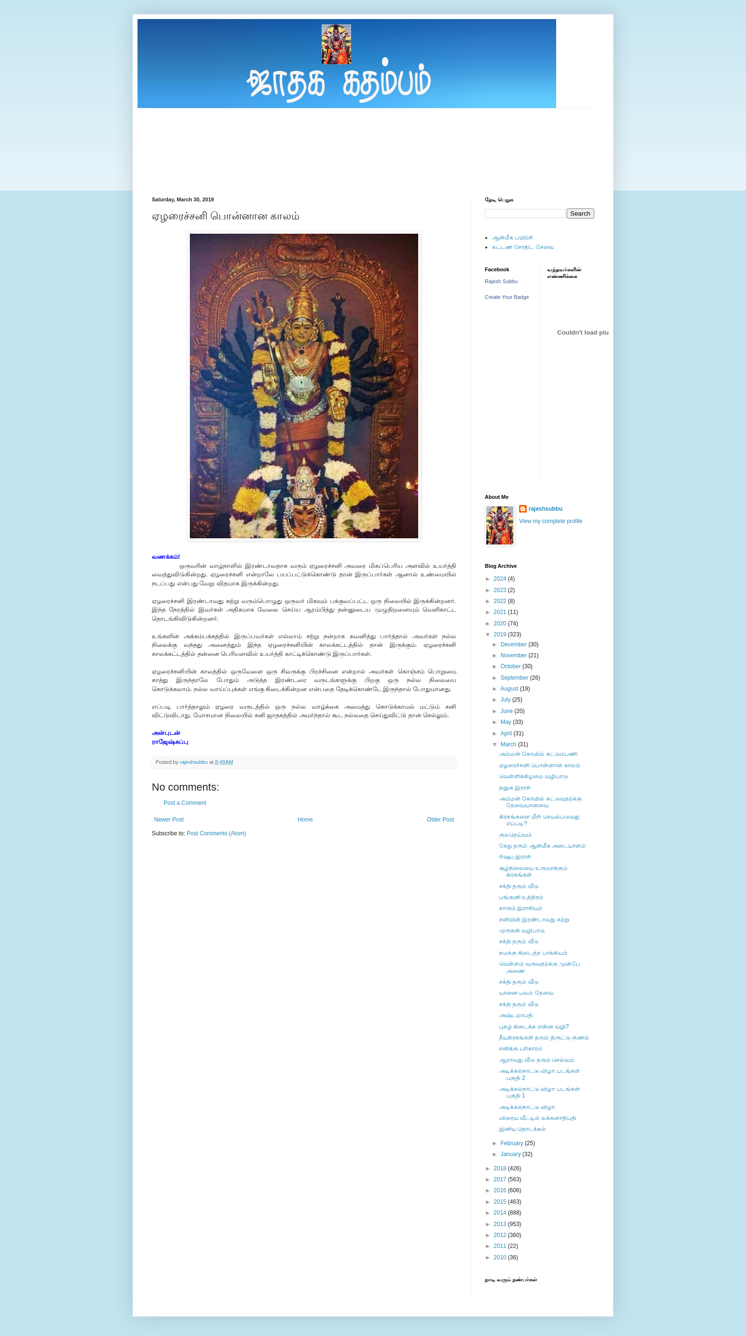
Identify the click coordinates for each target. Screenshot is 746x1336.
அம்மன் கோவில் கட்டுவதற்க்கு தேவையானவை (540, 802)
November (515, 655)
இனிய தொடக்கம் (522, 1129)
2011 (501, 1246)
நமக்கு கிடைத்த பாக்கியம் (533, 953)
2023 (501, 590)
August (510, 688)
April (507, 733)
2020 (501, 623)
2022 (501, 601)
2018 (501, 1168)
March (509, 744)
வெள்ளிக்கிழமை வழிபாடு (533, 776)
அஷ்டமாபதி (516, 1015)
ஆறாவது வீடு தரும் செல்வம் (536, 1060)
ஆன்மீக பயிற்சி (512, 237)
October (511, 666)
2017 (501, 1179)
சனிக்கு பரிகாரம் (520, 1048)
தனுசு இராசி (514, 787)
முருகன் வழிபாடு (522, 930)
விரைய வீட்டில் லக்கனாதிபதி (537, 1118)
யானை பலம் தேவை (526, 993)
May (507, 722)
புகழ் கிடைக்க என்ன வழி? (534, 1026)
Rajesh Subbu (501, 281)
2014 (501, 1212)
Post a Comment (185, 803)
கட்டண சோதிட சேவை (523, 247)
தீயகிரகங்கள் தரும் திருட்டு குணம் (544, 1037)
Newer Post (169, 819)
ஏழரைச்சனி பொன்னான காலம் (539, 765)
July (506, 699)
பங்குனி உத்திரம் (521, 897)
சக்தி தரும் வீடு (519, 886)
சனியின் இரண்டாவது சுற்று (534, 919)
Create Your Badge (507, 297)
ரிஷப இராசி (515, 856)
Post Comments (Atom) (216, 833)
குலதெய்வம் (515, 834)
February (513, 1143)
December (515, 644)
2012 (501, 1235)
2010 (501, 1257)
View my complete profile (550, 521)
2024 (501, 578)
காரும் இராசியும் (520, 908)
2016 (501, 1190)
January (511, 1154)
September (515, 677)
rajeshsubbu (194, 762)
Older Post (440, 819)
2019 (501, 634)
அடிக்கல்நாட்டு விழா (527, 1107)
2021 (501, 612)
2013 (501, 1224)
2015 (501, 1201)
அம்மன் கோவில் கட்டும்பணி (538, 754)
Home (305, 819)
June (507, 711)
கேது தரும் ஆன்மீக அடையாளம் (542, 845)
